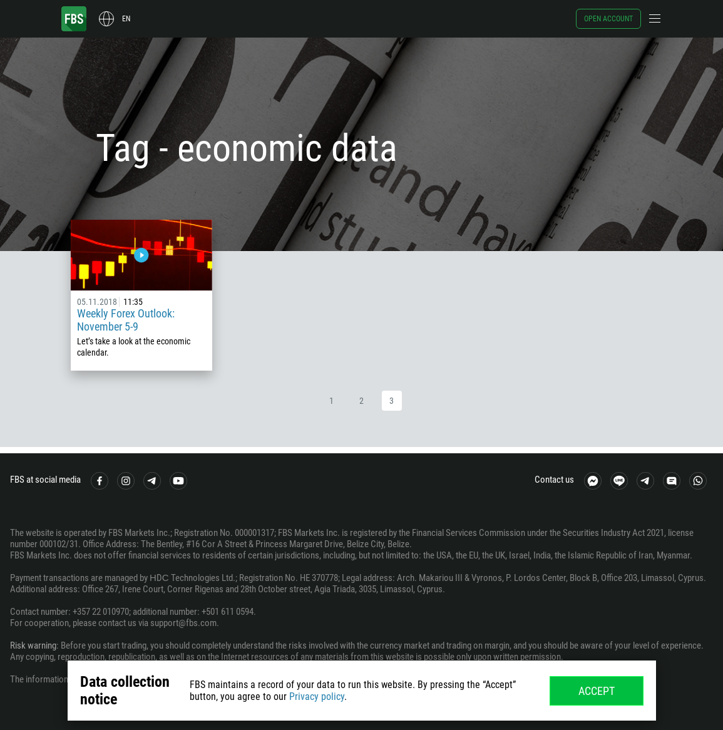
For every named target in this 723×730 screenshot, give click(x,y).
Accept (596, 690)
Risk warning (33, 645)
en (126, 18)
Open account (608, 18)
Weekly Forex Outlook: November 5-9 (126, 320)
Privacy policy (316, 696)
